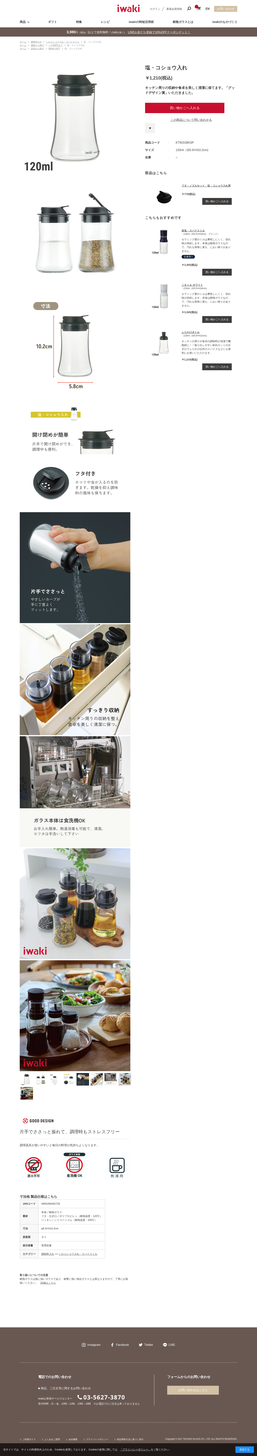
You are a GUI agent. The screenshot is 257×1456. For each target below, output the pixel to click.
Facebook (122, 1344)
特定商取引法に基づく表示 (130, 1439)
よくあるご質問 (52, 1439)
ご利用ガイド (29, 1439)
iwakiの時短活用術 (141, 21)
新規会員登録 (174, 8)
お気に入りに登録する (150, 128)
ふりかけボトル (191, 332)
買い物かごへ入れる (185, 108)
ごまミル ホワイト (192, 284)
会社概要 (73, 1439)
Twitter (148, 1344)
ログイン (155, 8)
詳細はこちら (48, 1282)
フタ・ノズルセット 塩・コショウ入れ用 (206, 185)
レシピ (105, 21)
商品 (23, 21)
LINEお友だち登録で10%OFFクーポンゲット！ (159, 32)
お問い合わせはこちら (193, 1390)
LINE (172, 1344)
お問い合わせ (226, 8)
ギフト (52, 21)
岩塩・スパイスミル (193, 230)
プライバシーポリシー (97, 1439)
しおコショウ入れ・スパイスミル (78, 1253)
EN (208, 8)
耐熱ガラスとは (183, 21)
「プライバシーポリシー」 (135, 1449)
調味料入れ (47, 1253)
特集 (79, 21)
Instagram (93, 1344)
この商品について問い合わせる (191, 119)
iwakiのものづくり (224, 21)
